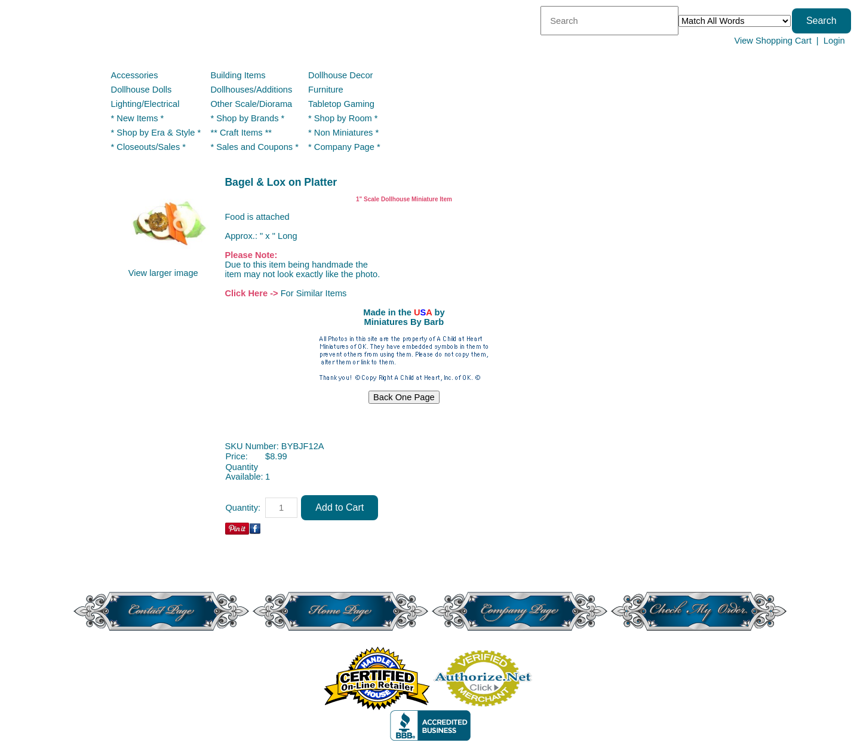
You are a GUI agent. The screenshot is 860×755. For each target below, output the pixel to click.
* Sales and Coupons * (254, 147)
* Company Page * (344, 147)
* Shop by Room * (343, 118)
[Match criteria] (734, 21)
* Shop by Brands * (247, 118)
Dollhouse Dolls (141, 89)
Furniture (325, 89)
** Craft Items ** (241, 132)
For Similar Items (314, 293)
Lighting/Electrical (146, 104)
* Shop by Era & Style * (156, 132)
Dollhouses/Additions (251, 89)
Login (834, 40)
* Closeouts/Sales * (148, 147)
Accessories (134, 75)
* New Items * (137, 118)
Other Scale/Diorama (251, 104)
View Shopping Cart (772, 40)
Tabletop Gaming (341, 104)
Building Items (237, 75)
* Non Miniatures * (343, 132)
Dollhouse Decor (340, 75)
